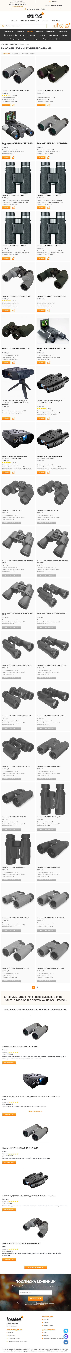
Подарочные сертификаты (52, 39)
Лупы (22, 35)
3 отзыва (14, 95)
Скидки (45, 1335)
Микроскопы (8, 31)
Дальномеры (50, 31)
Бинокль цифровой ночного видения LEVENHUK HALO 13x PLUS (31, 1096)
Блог (44, 1332)
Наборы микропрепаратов (19, 39)
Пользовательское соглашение (17, 1341)
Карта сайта (11, 1335)
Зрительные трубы (10, 35)
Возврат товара (48, 1325)
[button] (17, 6)
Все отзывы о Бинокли (35, 1267)
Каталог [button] (14, 21)
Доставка (46, 1319)
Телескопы (20, 31)
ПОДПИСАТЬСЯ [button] (35, 1298)
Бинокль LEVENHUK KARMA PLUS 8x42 (20, 1047)
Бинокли (30, 31)
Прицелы (39, 31)
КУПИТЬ (6, 105)
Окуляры (42, 35)
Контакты (56, 21)
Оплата (45, 1322)
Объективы (31, 35)
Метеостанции (53, 35)
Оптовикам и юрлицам (30, 21)
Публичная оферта (14, 1338)
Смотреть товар (9, 1062)
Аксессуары (36, 39)
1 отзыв (14, 300)
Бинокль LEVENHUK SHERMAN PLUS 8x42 (21, 1243)
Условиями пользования (32, 1304)
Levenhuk (23, 2)
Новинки (45, 21)
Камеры (64, 35)
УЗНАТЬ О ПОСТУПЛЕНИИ (11, 522)
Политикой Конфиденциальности (45, 1303)
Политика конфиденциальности (53, 1338)
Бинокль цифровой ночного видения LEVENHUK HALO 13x (28, 1196)
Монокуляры (62, 31)
